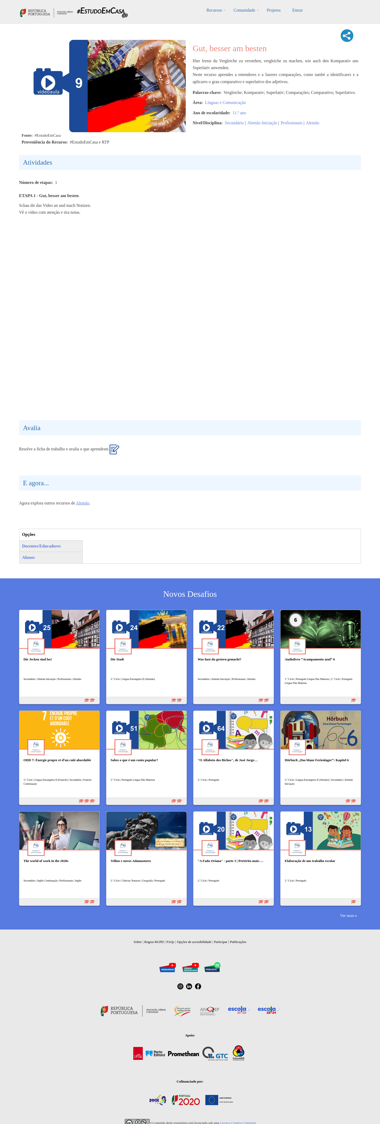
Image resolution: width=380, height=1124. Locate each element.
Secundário (234, 123)
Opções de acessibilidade (194, 942)
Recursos (214, 10)
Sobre (138, 942)
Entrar (297, 10)
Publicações (238, 942)
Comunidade (244, 10)
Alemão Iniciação (262, 123)
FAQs (170, 942)
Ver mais (347, 915)
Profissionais (291, 123)
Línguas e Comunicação (225, 102)
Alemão (312, 123)
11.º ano (239, 113)
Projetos (274, 10)
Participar (220, 942)
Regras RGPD (154, 942)
